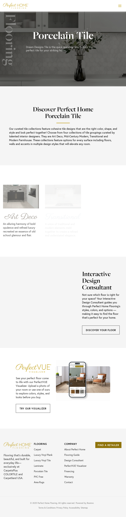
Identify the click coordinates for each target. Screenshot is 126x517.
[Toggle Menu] (120, 6)
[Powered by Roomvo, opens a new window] (86, 503)
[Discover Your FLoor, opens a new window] (101, 330)
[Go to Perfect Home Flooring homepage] (17, 445)
